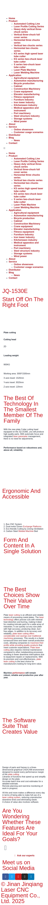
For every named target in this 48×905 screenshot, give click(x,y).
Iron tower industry (24, 102)
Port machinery (22, 113)
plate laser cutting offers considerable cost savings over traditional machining (22, 635)
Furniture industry (24, 99)
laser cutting (14, 615)
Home (12, 18)
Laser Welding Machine (26, 72)
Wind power (20, 121)
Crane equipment (23, 91)
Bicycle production (24, 83)
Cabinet (18, 86)
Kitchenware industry (25, 105)
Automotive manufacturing (28, 80)
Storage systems (23, 118)
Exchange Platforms (32, 526)
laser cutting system (11, 797)
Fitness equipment (24, 97)
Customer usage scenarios (28, 132)
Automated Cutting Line (27, 23)
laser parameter (20, 436)
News (17, 140)
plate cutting (13, 774)
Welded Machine (26, 531)
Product (13, 21)
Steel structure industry (27, 116)
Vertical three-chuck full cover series (27, 36)
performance (18, 673)
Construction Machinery (27, 89)
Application (15, 75)
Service (13, 127)
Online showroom (23, 129)
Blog (11, 137)
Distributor (14, 135)
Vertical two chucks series (28, 45)
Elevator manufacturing (27, 94)
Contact (13, 143)
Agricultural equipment (26, 78)
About (12, 124)
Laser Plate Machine (25, 70)
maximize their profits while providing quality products (23, 644)
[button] (24, 148)
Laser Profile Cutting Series (29, 26)
